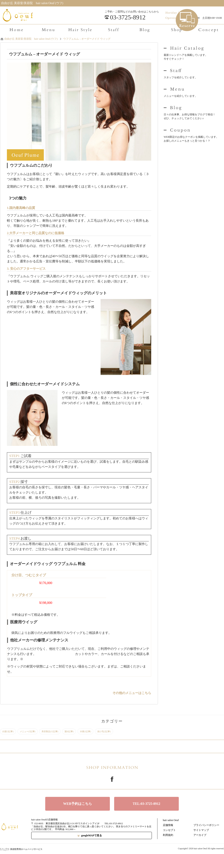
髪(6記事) (69, 731)
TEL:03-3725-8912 (146, 803)
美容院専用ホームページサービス (21, 849)
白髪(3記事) (8, 731)
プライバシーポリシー (206, 825)
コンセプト (169, 830)
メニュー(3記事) (27, 731)
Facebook (112, 779)
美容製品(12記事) (50, 731)
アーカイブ (199, 835)
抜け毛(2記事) (104, 731)
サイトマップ (201, 830)
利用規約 (168, 835)
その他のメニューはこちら (131, 693)
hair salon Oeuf (171, 820)
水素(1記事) (85, 731)
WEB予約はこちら (77, 803)
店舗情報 (168, 825)
